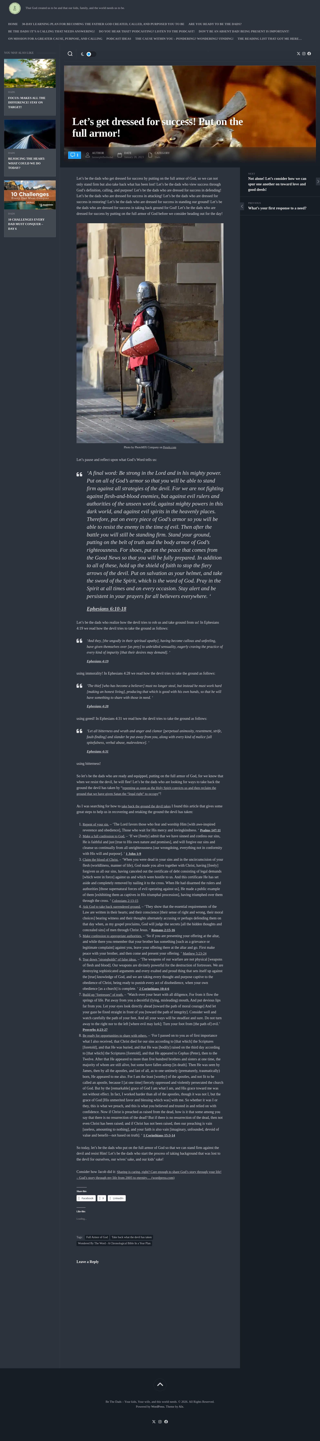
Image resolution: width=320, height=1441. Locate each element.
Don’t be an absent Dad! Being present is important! (244, 31)
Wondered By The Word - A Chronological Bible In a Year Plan (114, 1243)
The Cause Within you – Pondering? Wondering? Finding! (184, 38)
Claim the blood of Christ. (102, 859)
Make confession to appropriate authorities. (114, 936)
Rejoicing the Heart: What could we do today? (26, 163)
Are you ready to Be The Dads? (215, 24)
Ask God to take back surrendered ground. (114, 906)
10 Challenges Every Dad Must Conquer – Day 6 (26, 224)
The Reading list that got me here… (270, 38)
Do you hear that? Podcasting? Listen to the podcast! (147, 31)
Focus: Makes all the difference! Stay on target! (27, 102)
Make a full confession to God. (105, 836)
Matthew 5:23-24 (195, 953)
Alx (181, 1406)
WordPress (157, 1406)
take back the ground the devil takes (147, 806)
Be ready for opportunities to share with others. (117, 1035)
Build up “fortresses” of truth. (104, 994)
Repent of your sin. (97, 824)
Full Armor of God (97, 1237)
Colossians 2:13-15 (142, 900)
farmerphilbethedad (104, 157)
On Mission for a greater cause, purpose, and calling (55, 38)
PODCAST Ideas (118, 38)
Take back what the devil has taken (132, 1237)
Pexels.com (169, 447)
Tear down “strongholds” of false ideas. (112, 959)
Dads (11, 92)
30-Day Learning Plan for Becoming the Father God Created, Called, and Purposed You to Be (103, 24)
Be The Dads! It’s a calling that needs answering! (51, 31)
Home (13, 24)
